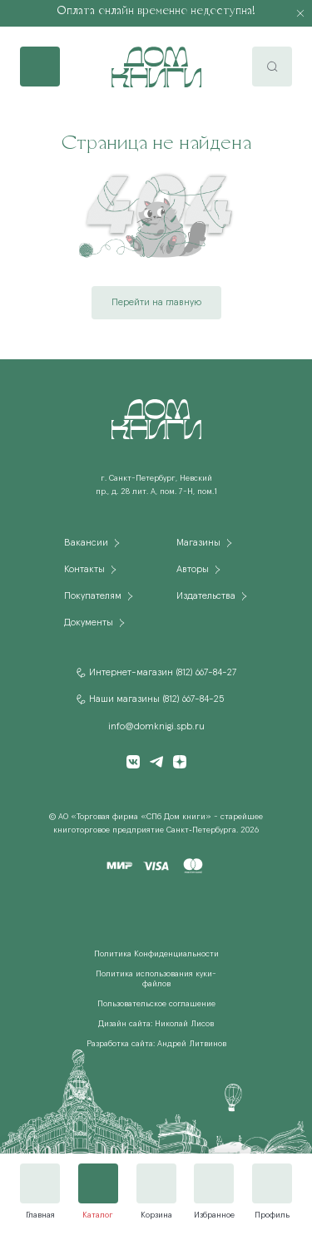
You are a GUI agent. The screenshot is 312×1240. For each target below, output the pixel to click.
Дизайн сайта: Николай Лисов (156, 1024)
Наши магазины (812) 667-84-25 (156, 699)
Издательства (205, 596)
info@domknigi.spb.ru (156, 727)
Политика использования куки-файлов (156, 979)
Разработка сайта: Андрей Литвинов (156, 1044)
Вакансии (86, 543)
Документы (88, 623)
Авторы (192, 570)
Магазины (198, 543)
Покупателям (92, 596)
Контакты (84, 570)
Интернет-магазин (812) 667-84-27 (162, 673)
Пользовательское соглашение (156, 1004)
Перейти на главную (156, 303)
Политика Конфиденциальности (156, 954)
